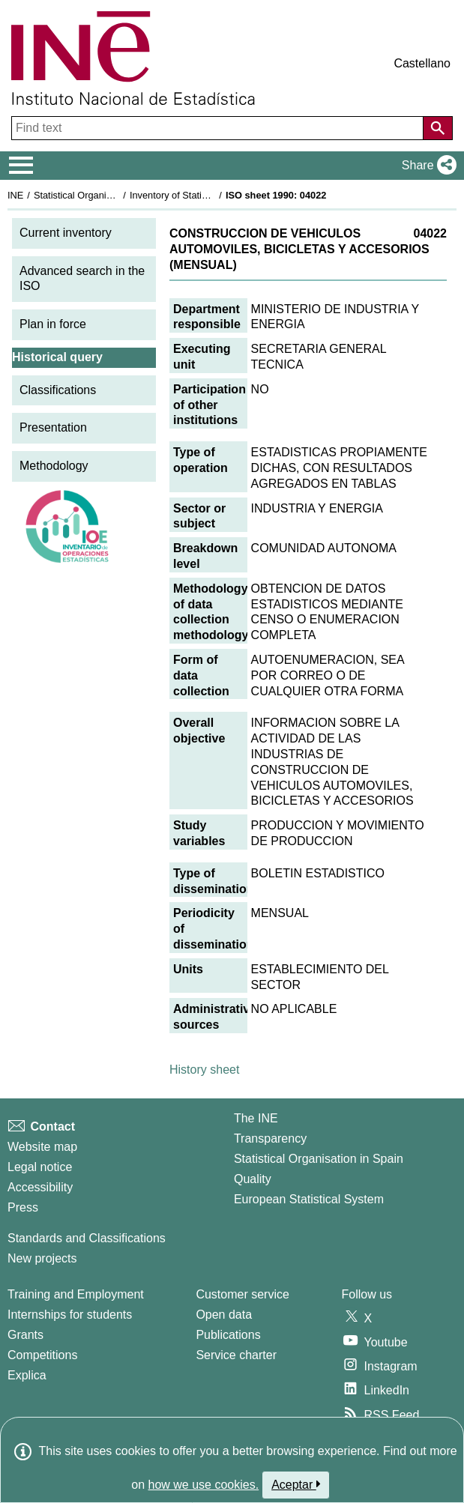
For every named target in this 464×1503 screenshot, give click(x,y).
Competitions (42, 1355)
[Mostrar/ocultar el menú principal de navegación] (21, 165)
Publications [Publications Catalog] (228, 1334)
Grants (25, 1334)
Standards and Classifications (86, 1238)
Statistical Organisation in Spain (101, 195)
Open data (224, 1314)
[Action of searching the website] (438, 128)
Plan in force (52, 324)
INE (15, 195)
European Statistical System (309, 1199)
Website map (42, 1146)
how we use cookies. (203, 1484)
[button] (426, 165)
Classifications (57, 390)
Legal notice (39, 1167)
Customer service (242, 1294)
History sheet (204, 1069)
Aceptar (295, 1484)
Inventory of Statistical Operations (201, 195)
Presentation (53, 427)
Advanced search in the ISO (82, 278)
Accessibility (40, 1187)
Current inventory (65, 232)
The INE (256, 1118)
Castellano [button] (422, 63)
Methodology (53, 465)
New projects (41, 1258)
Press (22, 1207)
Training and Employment (75, 1294)
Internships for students (69, 1314)
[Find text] (219, 128)
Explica (26, 1375)
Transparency (270, 1138)
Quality (252, 1179)
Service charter (236, 1355)
